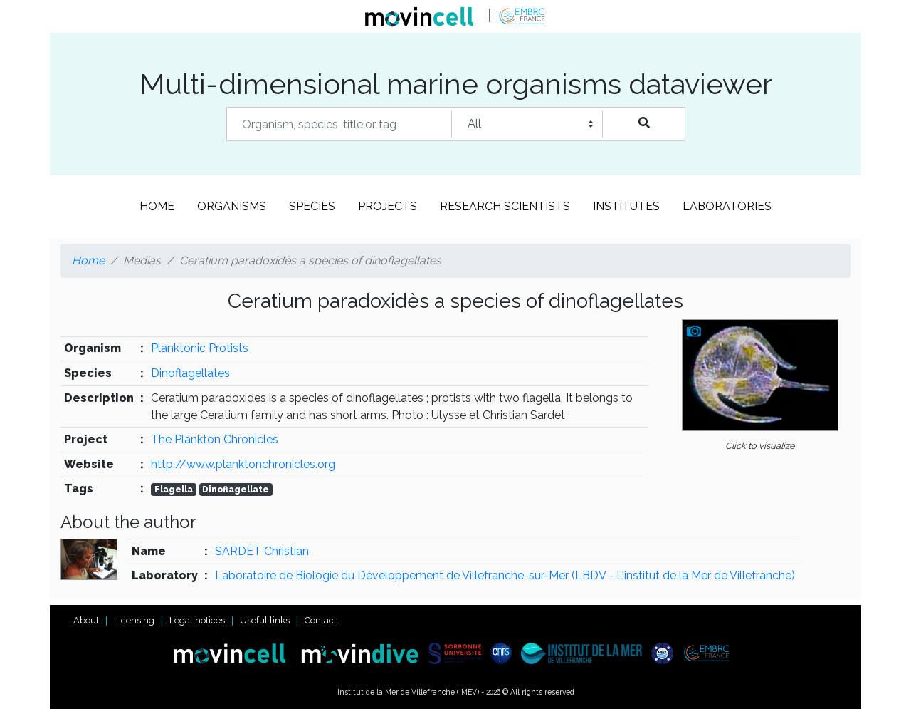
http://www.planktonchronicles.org (243, 464)
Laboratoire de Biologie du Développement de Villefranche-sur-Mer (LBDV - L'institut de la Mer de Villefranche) (505, 575)
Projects (387, 206)
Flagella (173, 490)
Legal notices (197, 620)
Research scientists (505, 206)
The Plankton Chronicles (214, 439)
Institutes (626, 206)
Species (312, 206)
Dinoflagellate (235, 490)
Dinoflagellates (190, 373)
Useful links (265, 620)
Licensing (134, 620)
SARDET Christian (262, 551)
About (86, 620)
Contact (321, 620)
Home (156, 206)
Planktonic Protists (199, 348)
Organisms (231, 206)
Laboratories (727, 206)
